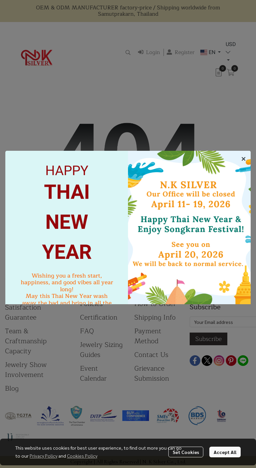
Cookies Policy (82, 456)
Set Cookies (186, 452)
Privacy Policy (43, 456)
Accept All (225, 452)
